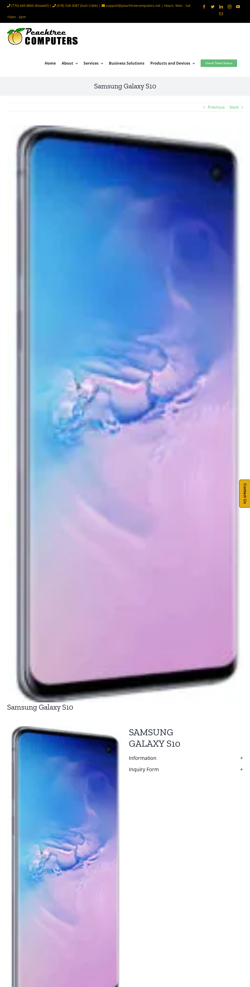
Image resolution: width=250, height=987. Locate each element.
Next (234, 107)
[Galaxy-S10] (125, 413)
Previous (216, 107)
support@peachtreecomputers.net (133, 5)
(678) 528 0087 (68, 5)
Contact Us (245, 493)
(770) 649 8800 (22, 5)
